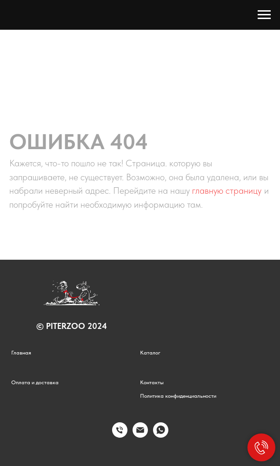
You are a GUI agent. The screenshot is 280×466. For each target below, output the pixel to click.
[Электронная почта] (140, 435)
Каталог (150, 352)
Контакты (152, 382)
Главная (21, 352)
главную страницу (226, 190)
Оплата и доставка (35, 382)
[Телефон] (119, 435)
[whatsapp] (160, 435)
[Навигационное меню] (264, 15)
